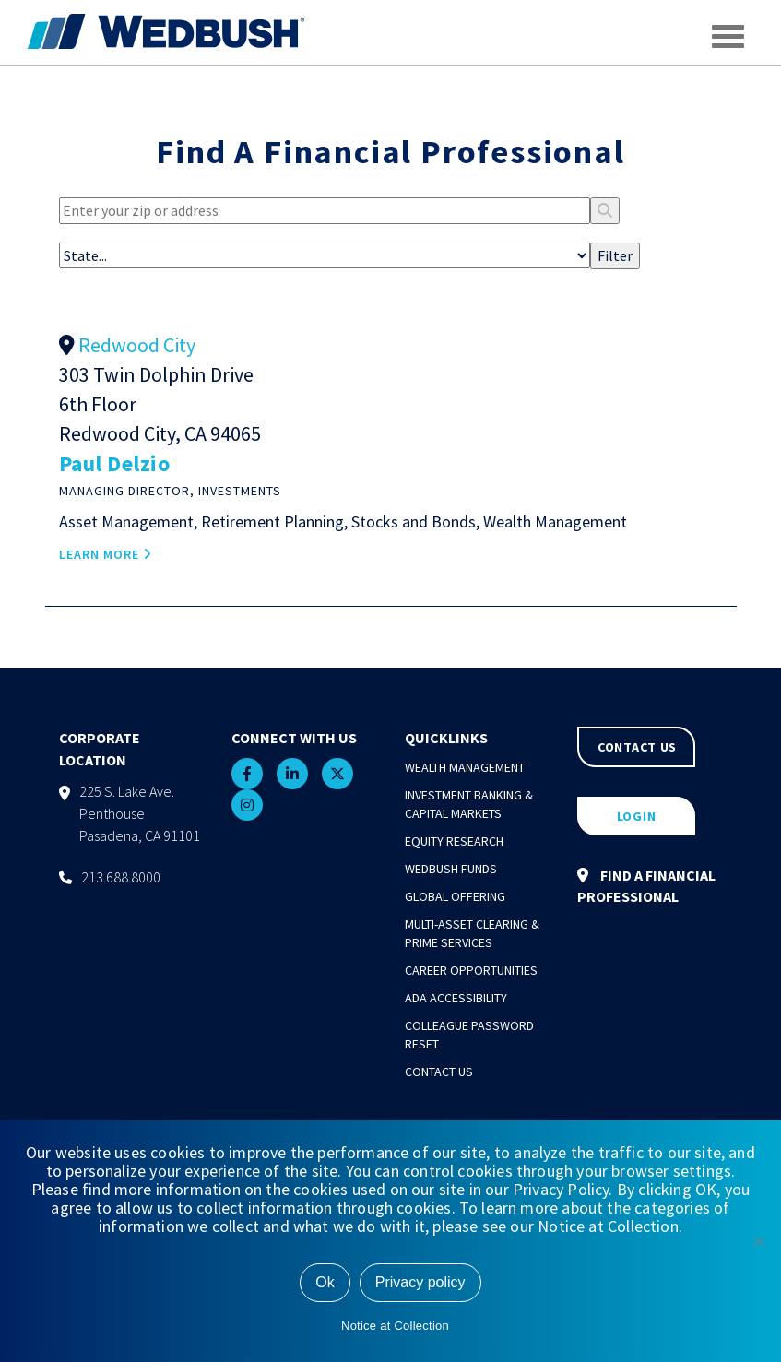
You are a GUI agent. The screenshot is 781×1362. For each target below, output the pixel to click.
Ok (324, 1282)
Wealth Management (465, 767)
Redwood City (136, 345)
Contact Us (439, 1071)
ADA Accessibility (456, 997)
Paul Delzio (115, 463)
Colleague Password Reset (469, 1034)
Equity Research (454, 841)
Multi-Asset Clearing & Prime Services (472, 933)
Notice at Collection (395, 1325)
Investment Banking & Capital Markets (469, 804)
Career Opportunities (471, 970)
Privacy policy (420, 1282)
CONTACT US (637, 747)
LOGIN (637, 816)
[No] (758, 1241)
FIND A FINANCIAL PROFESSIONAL (646, 886)
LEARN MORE (105, 554)
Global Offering (455, 896)
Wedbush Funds (451, 868)
